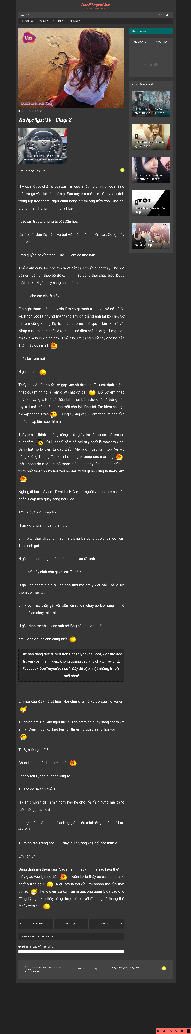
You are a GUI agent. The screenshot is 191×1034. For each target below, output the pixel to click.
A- (165, 1031)
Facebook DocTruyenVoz (43, 669)
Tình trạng (74, 21)
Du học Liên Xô (35, 111)
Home (21, 111)
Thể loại (43, 21)
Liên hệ (94, 969)
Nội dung (58, 21)
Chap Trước (37, 923)
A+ (159, 1031)
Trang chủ (27, 21)
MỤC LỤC (71, 923)
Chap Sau (104, 923)
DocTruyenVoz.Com (85, 654)
